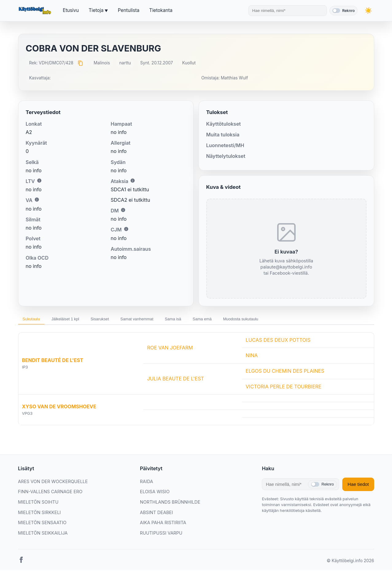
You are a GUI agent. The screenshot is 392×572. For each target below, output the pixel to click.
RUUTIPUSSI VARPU (161, 534)
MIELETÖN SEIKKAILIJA (43, 534)
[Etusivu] (35, 10)
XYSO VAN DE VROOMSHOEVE (59, 408)
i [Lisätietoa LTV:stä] (39, 180)
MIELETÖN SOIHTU (38, 503)
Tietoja (96, 10)
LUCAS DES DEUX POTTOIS (278, 342)
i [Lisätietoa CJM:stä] (126, 229)
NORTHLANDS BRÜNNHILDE (170, 503)
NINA (252, 357)
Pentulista (128, 10)
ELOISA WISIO (155, 493)
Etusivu (71, 10)
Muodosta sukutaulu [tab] (281, 319)
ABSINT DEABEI (156, 514)
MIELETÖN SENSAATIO (42, 524)
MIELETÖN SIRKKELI (39, 514)
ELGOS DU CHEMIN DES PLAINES (285, 373)
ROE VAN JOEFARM (170, 349)
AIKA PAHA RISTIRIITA (163, 524)
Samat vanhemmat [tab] (158, 319)
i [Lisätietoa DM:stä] (123, 210)
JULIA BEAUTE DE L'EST (175, 381)
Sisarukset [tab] (114, 319)
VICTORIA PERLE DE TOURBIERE (283, 388)
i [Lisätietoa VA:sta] (36, 199)
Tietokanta (161, 10)
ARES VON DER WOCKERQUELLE (53, 483)
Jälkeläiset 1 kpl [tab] (74, 319)
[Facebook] (21, 563)
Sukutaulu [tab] (34, 319)
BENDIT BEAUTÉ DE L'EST (52, 362)
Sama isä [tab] (201, 319)
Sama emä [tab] (235, 319)
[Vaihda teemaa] (368, 11)
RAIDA (146, 483)
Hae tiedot (358, 486)
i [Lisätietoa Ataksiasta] (132, 180)
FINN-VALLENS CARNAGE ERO (50, 493)
